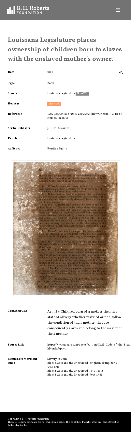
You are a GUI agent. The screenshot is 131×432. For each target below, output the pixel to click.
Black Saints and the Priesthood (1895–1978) (75, 371)
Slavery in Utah (57, 359)
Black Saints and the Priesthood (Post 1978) (74, 375)
